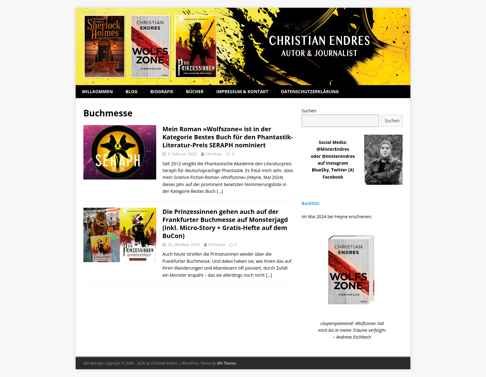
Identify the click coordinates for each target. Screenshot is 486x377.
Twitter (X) (342, 170)
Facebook (333, 177)
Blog (132, 91)
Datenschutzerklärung (310, 91)
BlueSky (320, 170)
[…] (220, 191)
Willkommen (97, 91)
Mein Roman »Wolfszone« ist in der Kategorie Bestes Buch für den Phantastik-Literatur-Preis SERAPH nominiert (227, 137)
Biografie (161, 91)
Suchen (309, 111)
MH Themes (226, 363)
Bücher (195, 91)
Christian (213, 154)
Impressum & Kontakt (242, 91)
